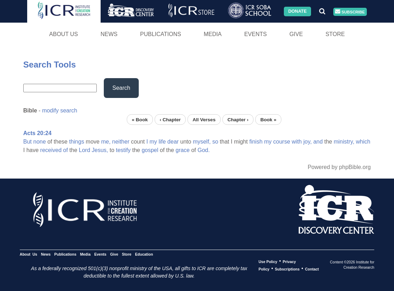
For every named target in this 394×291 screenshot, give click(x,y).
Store (335, 34)
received (50, 150)
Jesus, (100, 150)
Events (255, 34)
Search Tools (49, 64)
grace (182, 150)
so (215, 142)
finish (255, 142)
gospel (150, 150)
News (109, 34)
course (281, 142)
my (153, 142)
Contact (312, 269)
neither (121, 142)
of (65, 150)
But (27, 142)
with (297, 142)
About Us (63, 34)
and (318, 142)
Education (144, 254)
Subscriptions (287, 269)
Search (121, 88)
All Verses (203, 119)
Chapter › (238, 119)
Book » (268, 119)
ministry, (344, 142)
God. (204, 150)
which (363, 142)
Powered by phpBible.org (339, 167)
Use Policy (267, 261)
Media (213, 34)
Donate (297, 11)
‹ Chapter (170, 119)
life (162, 142)
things (76, 142)
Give (296, 34)
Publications (160, 34)
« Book (140, 119)
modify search (59, 110)
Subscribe (350, 12)
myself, (202, 142)
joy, (307, 142)
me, (106, 142)
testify (123, 150)
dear (173, 142)
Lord (84, 150)
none (39, 142)
